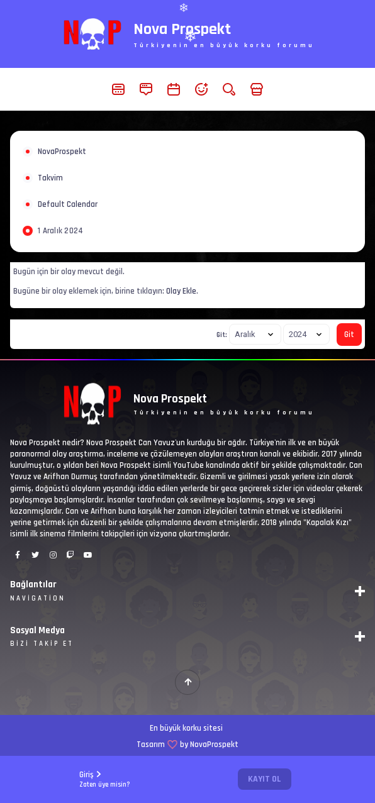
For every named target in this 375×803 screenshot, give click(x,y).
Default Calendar (68, 204)
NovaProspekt (62, 152)
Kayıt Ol (264, 779)
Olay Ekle (181, 291)
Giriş (104, 779)
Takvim (50, 178)
